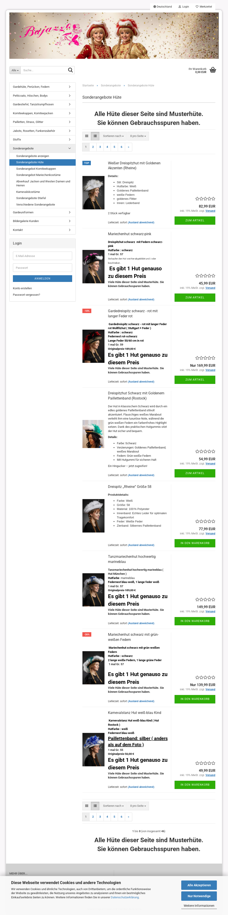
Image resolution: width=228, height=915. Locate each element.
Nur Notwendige (199, 896)
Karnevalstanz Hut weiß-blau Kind (134, 713)
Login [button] (184, 6)
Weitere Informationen (199, 905)
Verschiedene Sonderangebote (35, 204)
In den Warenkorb (195, 543)
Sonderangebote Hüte (30, 162)
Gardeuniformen (23, 212)
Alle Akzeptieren (199, 885)
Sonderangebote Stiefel (31, 198)
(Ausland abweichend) (141, 222)
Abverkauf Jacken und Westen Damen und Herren (43, 183)
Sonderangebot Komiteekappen (36, 168)
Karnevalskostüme (28, 192)
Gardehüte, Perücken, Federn (31, 86)
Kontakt (18, 230)
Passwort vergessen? (26, 294)
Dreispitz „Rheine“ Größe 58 (129, 487)
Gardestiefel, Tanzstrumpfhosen (33, 104)
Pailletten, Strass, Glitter (28, 122)
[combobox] (113, 136)
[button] (162, 6)
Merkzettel (204, 6)
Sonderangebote (23, 148)
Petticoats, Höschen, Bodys (30, 95)
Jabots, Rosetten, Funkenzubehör (34, 130)
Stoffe (17, 139)
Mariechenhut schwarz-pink (129, 234)
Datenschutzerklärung (125, 897)
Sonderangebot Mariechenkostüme (38, 175)
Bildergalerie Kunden (26, 221)
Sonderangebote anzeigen (32, 156)
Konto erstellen (22, 288)
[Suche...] (14, 70)
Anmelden (43, 278)
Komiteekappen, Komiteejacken (33, 113)
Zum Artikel (194, 220)
